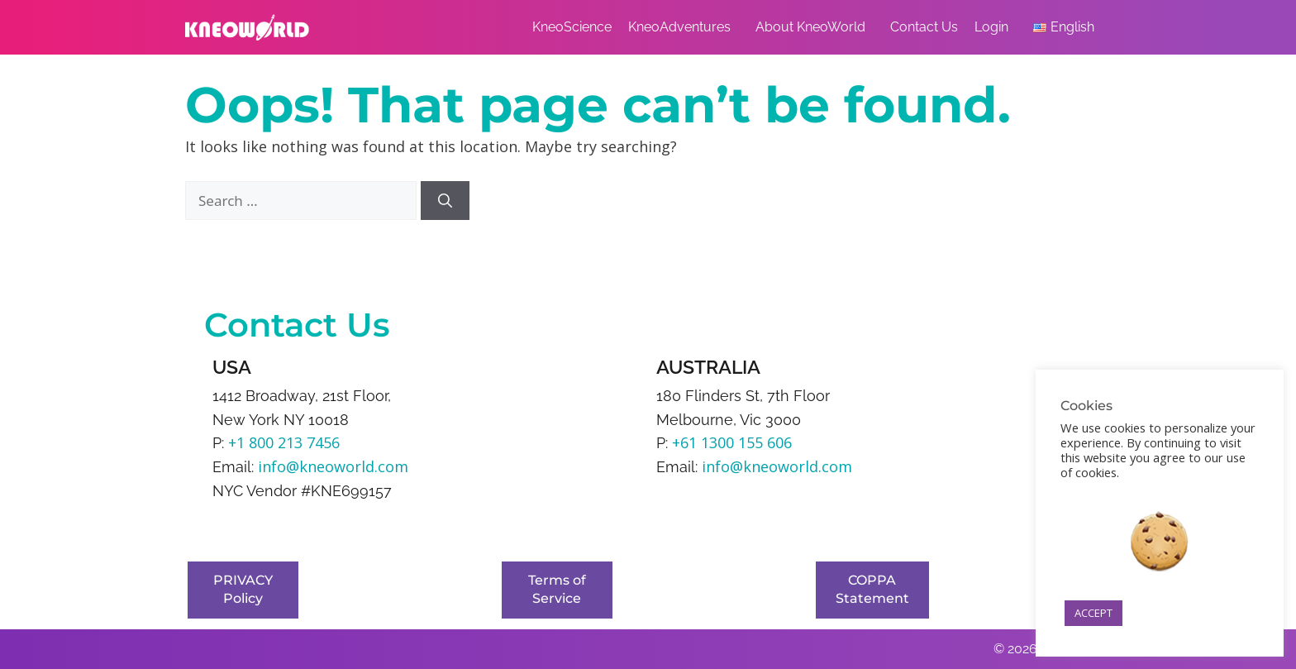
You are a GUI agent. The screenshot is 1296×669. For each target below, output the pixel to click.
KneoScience (572, 27)
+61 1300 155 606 (732, 442)
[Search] (445, 201)
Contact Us (924, 27)
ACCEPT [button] (1093, 612)
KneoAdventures (683, 27)
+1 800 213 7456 (284, 442)
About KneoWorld (814, 27)
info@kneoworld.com (333, 466)
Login (995, 27)
